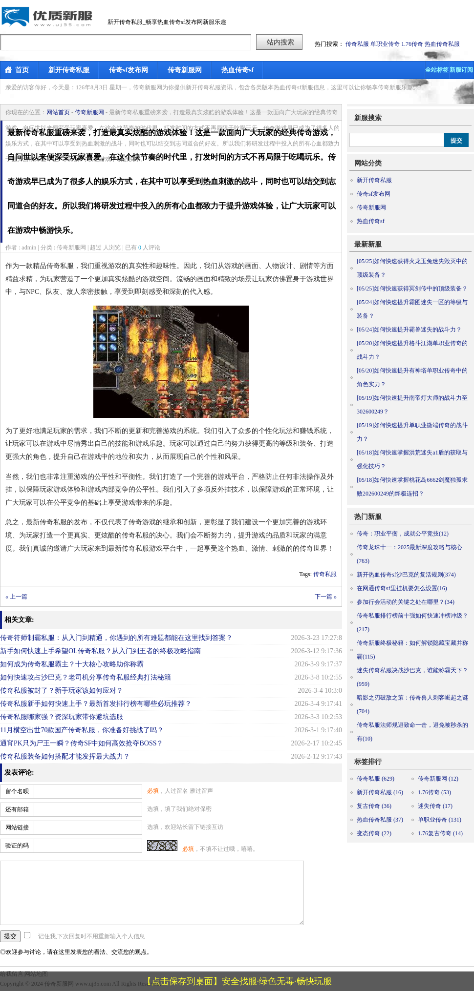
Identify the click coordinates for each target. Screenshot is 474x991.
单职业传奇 (385, 44)
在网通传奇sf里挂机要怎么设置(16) (402, 588)
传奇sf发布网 (128, 70)
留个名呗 (17, 791)
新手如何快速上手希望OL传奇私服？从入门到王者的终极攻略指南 (100, 651)
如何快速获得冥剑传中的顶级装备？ (412, 288)
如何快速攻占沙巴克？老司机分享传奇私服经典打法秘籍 (85, 677)
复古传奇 (374, 806)
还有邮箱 (17, 809)
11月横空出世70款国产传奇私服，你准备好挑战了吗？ (82, 730)
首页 (22, 70)
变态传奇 (374, 833)
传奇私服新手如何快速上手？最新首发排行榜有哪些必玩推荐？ (96, 703)
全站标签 (437, 69)
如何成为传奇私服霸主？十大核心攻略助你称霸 (72, 664)
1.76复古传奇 (440, 833)
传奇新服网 (185, 70)
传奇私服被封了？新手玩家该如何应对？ (61, 690)
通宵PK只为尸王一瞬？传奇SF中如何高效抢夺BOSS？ (82, 743)
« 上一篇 (16, 596)
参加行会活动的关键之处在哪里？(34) (405, 602)
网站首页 (58, 112)
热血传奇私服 (442, 44)
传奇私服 (357, 44)
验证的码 (17, 845)
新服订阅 (461, 69)
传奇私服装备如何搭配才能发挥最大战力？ (65, 756)
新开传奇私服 (68, 70)
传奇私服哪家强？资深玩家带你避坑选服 (61, 717)
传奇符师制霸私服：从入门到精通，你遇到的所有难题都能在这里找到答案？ (116, 637)
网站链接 (17, 827)
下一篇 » (326, 596)
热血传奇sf (237, 70)
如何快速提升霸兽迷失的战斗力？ (409, 329)
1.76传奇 (412, 44)
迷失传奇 (435, 806)
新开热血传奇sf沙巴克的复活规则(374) (406, 574)
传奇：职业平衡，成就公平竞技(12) (403, 533)
